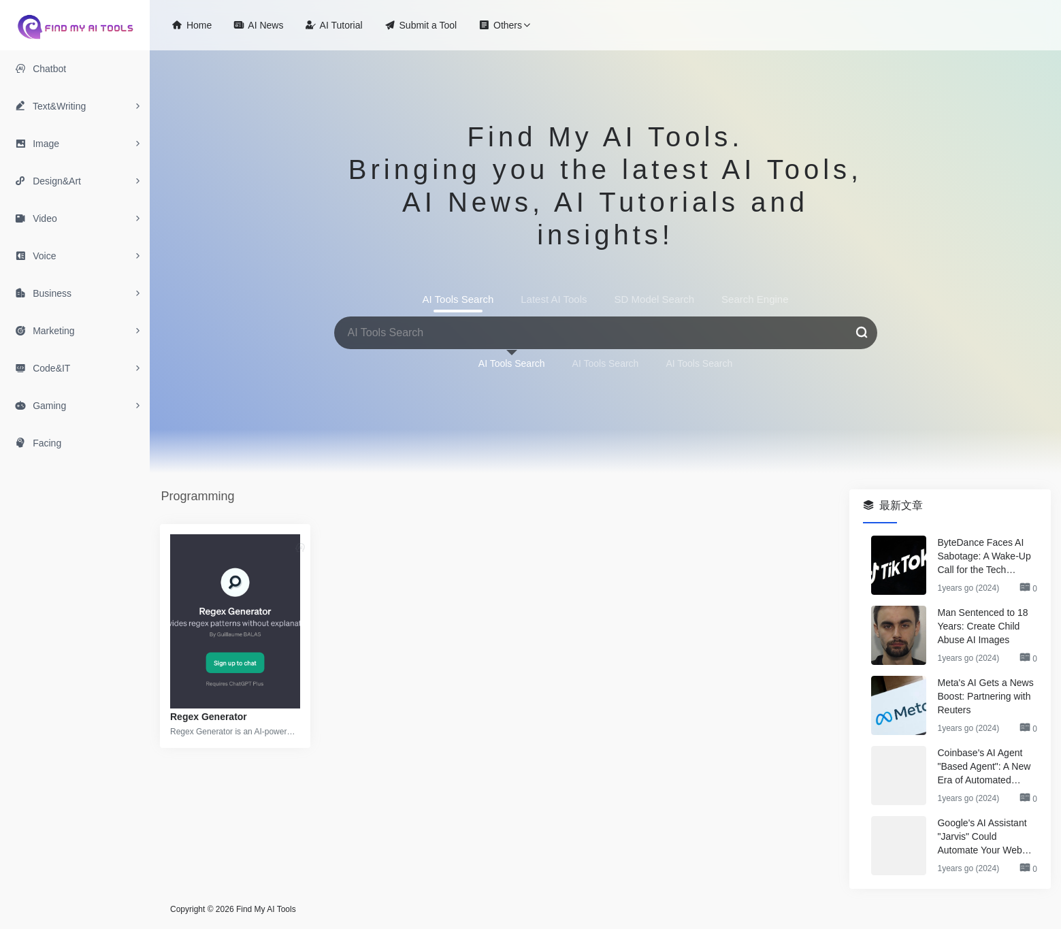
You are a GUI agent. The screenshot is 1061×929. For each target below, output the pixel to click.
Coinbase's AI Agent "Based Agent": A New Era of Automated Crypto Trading (983, 767)
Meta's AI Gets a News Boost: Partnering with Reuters (985, 696)
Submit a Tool (421, 25)
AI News (258, 25)
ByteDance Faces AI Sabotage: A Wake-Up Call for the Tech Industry (983, 556)
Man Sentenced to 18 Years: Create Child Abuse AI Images (982, 626)
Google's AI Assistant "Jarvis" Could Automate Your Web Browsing (981, 837)
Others (500, 25)
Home (192, 25)
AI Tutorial (333, 25)
